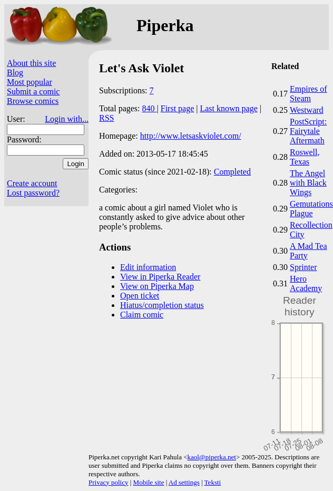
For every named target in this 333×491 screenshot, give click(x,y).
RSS (106, 117)
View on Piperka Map (157, 286)
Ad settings (184, 482)
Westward (307, 109)
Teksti (212, 482)
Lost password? (33, 192)
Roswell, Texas (304, 157)
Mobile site (148, 482)
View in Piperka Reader (160, 276)
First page (177, 108)
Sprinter (303, 267)
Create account (32, 183)
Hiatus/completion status (162, 305)
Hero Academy (306, 283)
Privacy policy (108, 482)
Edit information (148, 267)
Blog (15, 72)
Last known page (228, 108)
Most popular (29, 82)
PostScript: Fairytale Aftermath (308, 131)
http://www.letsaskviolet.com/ (190, 135)
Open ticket (139, 295)
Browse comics (32, 101)
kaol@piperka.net (211, 457)
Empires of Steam (308, 93)
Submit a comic (33, 91)
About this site (31, 63)
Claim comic (141, 314)
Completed (232, 171)
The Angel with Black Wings (308, 183)
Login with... (67, 118)
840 (149, 108)
